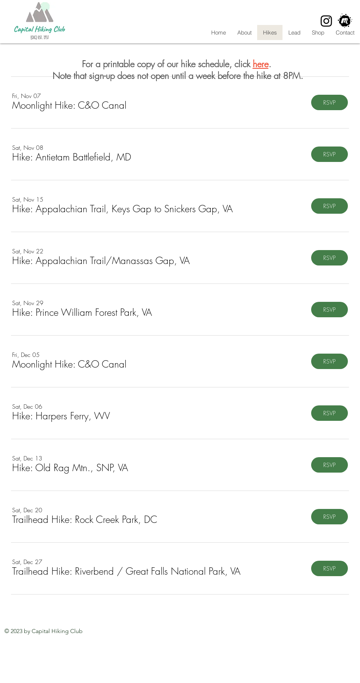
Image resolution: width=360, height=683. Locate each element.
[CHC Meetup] (345, 20)
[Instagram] (326, 20)
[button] (69, 105)
